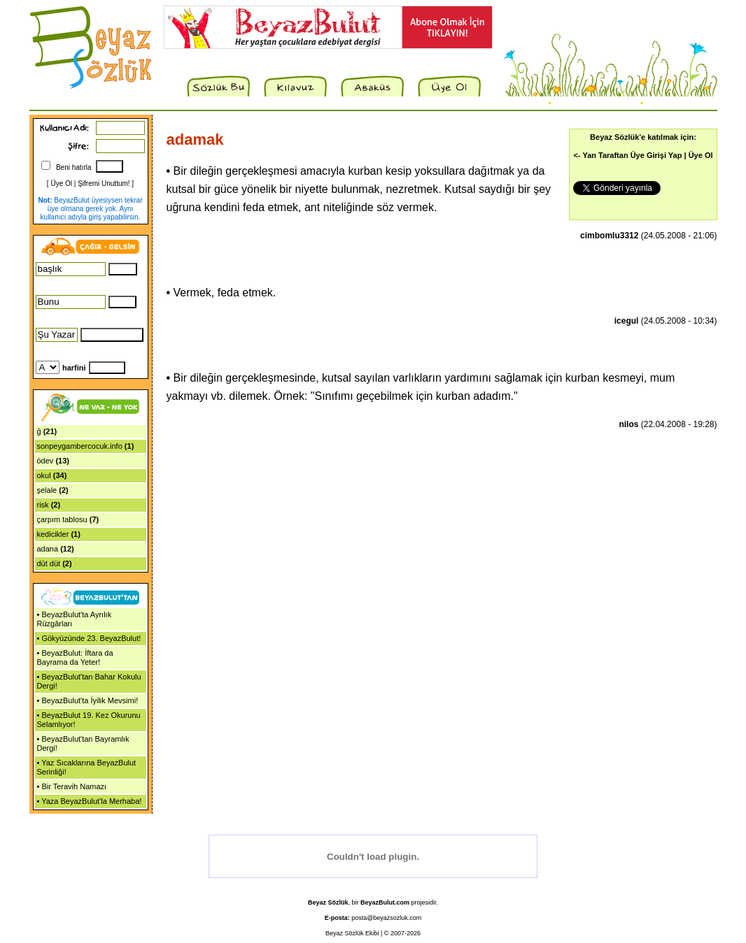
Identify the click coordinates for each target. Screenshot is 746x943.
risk (43, 505)
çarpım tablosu (62, 519)
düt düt (49, 563)
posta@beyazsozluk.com (386, 917)
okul (44, 475)
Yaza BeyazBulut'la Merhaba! (91, 801)
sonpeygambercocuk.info (79, 446)
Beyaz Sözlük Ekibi (352, 933)
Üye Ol (61, 183)
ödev (45, 460)
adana (48, 549)
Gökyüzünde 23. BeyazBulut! (91, 638)
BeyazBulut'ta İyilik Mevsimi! (89, 700)
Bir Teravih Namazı (73, 786)
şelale (47, 490)
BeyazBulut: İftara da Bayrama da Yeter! (75, 657)
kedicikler (53, 534)
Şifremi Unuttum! (103, 183)
